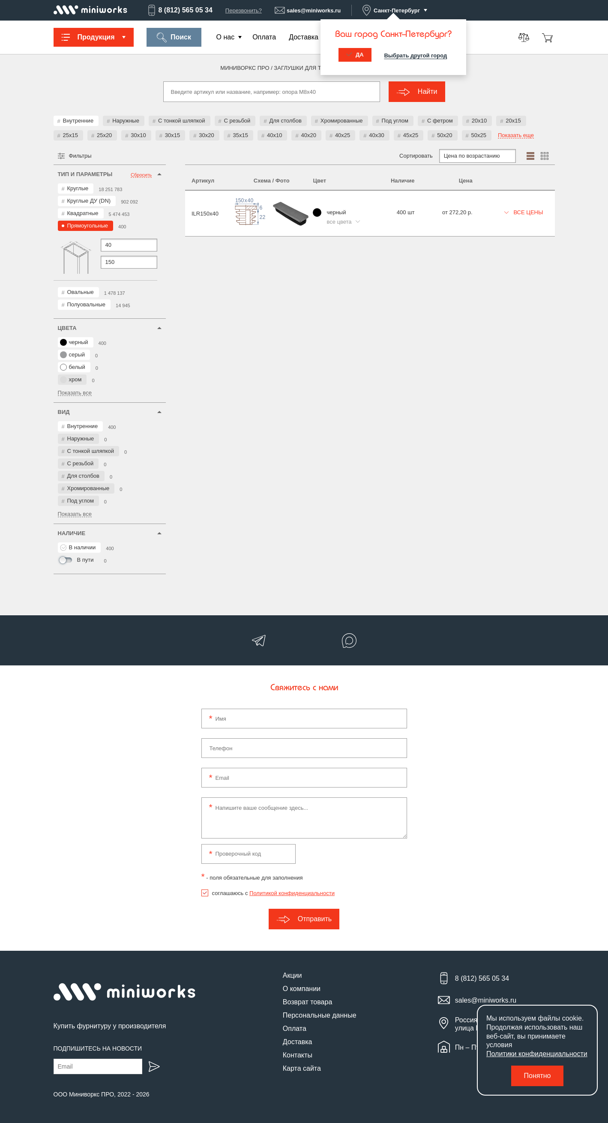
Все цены (524, 212)
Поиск (173, 37)
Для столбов (285, 120)
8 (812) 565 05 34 (180, 10)
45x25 (410, 135)
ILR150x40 (205, 213)
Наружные (125, 120)
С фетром (440, 120)
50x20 (444, 135)
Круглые (78, 188)
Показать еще (516, 135)
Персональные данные (319, 1015)
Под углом (395, 120)
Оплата (264, 37)
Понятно (537, 1075)
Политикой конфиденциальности (292, 893)
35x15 (240, 135)
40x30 (376, 135)
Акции (292, 975)
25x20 (104, 135)
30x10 (138, 135)
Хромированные (341, 120)
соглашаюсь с (273, 893)
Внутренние (78, 120)
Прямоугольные (87, 225)
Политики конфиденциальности (536, 1053)
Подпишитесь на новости (98, 1048)
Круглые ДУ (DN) (89, 201)
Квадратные (83, 213)
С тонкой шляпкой (181, 120)
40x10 (274, 135)
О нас (225, 37)
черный (74, 342)
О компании (301, 988)
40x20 (308, 135)
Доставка (303, 37)
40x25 (342, 135)
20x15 (513, 120)
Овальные (80, 292)
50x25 (478, 135)
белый (72, 367)
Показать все (75, 393)
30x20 (206, 135)
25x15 (70, 135)
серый (72, 354)
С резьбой (237, 120)
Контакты (297, 1055)
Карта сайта (302, 1068)
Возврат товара (307, 1002)
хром (71, 379)
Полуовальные (86, 304)
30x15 (172, 135)
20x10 (479, 120)
